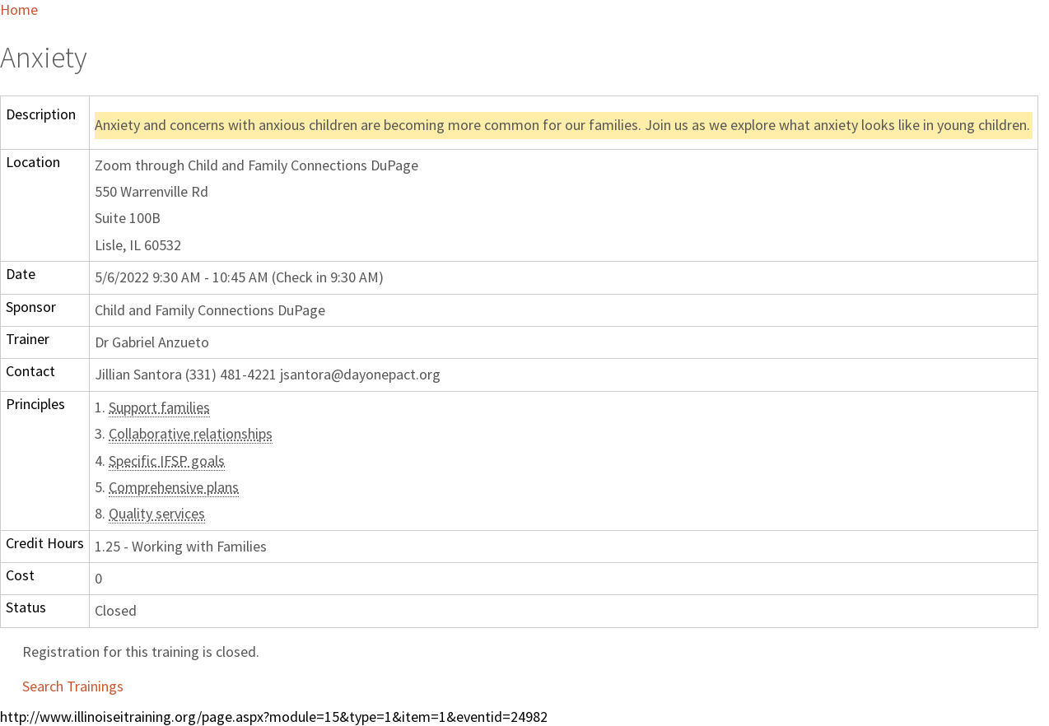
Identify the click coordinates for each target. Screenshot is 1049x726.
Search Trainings (73, 686)
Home (19, 9)
